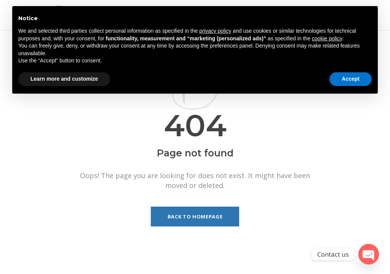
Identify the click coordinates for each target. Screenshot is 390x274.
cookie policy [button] (327, 38)
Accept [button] (351, 79)
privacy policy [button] (215, 31)
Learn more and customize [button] (64, 79)
